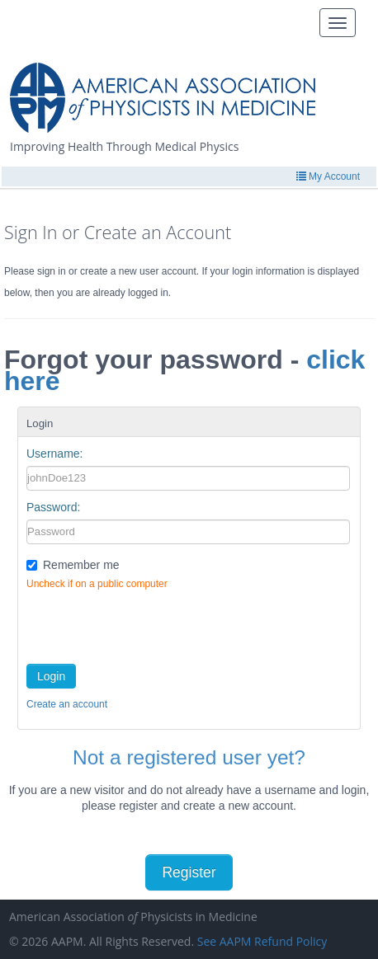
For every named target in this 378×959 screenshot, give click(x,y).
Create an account (66, 704)
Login (51, 676)
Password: (53, 507)
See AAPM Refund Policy (262, 941)
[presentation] (151, 623)
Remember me (81, 564)
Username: (54, 453)
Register (188, 872)
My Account (328, 176)
